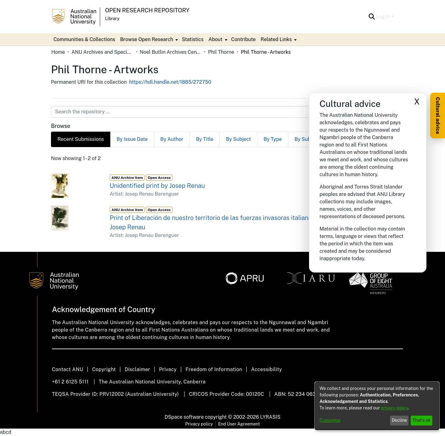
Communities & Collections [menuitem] (84, 39)
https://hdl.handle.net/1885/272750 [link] (170, 82)
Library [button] (112, 18)
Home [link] (58, 52)
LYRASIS (270, 417)
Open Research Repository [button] (147, 10)
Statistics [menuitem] (192, 39)
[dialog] (377, 406)
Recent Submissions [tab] (80, 139)
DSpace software (184, 417)
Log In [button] (383, 16)
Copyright (104, 369)
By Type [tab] (273, 139)
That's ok (422, 420)
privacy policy (394, 407)
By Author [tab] (171, 139)
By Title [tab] (204, 139)
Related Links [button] (276, 39)
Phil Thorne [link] (221, 52)
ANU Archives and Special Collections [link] (102, 52)
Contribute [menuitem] (243, 39)
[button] (372, 16)
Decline (399, 420)
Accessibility (266, 369)
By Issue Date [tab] (132, 139)
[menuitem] (149, 39)
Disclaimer (137, 369)
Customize (330, 420)
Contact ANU (67, 369)
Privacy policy (199, 423)
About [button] (215, 39)
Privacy (168, 369)
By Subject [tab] (238, 139)
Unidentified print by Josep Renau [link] (157, 185)
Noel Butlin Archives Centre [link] (170, 52)
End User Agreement (239, 423)
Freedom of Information (213, 369)
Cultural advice (438, 115)
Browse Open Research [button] (146, 39)
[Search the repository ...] (207, 112)
